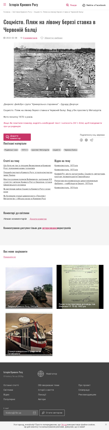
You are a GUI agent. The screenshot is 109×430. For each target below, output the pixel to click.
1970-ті (25, 150)
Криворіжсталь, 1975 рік (66, 165)
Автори (42, 399)
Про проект (84, 385)
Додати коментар (38, 219)
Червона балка (70, 150)
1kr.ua (64, 425)
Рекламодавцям (87, 394)
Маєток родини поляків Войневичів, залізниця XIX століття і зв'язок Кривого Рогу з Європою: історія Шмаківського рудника (27, 182)
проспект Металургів (40, 150)
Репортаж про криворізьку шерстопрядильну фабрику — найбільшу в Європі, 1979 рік (76, 182)
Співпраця (84, 390)
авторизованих (49, 228)
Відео (6, 394)
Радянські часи (11, 150)
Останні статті (11, 385)
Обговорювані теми (48, 385)
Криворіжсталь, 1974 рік (66, 188)
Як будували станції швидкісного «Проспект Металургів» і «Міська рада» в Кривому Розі (24, 197)
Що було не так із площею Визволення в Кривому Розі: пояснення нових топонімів (27, 166)
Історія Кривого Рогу (23, 4)
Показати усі (9, 257)
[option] (54, 70)
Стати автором (54, 413)
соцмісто (56, 150)
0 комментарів (30, 38)
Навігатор (51, 373)
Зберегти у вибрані (53, 38)
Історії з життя (46, 390)
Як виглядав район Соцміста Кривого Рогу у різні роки (26, 190)
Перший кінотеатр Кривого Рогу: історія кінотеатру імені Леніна (27, 173)
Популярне (9, 399)
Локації (42, 394)
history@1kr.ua (13, 413)
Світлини (8, 390)
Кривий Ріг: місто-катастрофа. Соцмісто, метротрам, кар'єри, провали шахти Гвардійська (79, 175)
